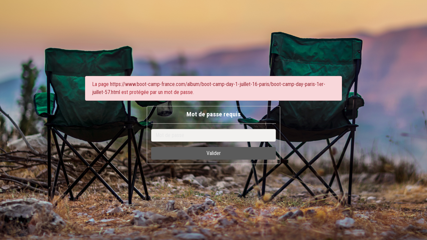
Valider (213, 153)
